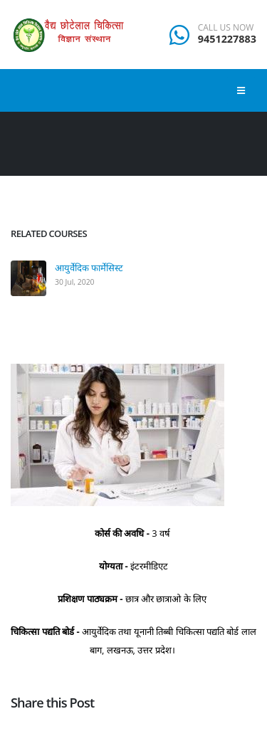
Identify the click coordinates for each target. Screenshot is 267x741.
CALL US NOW (226, 28)
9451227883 (227, 39)
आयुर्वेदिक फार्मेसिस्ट (89, 267)
